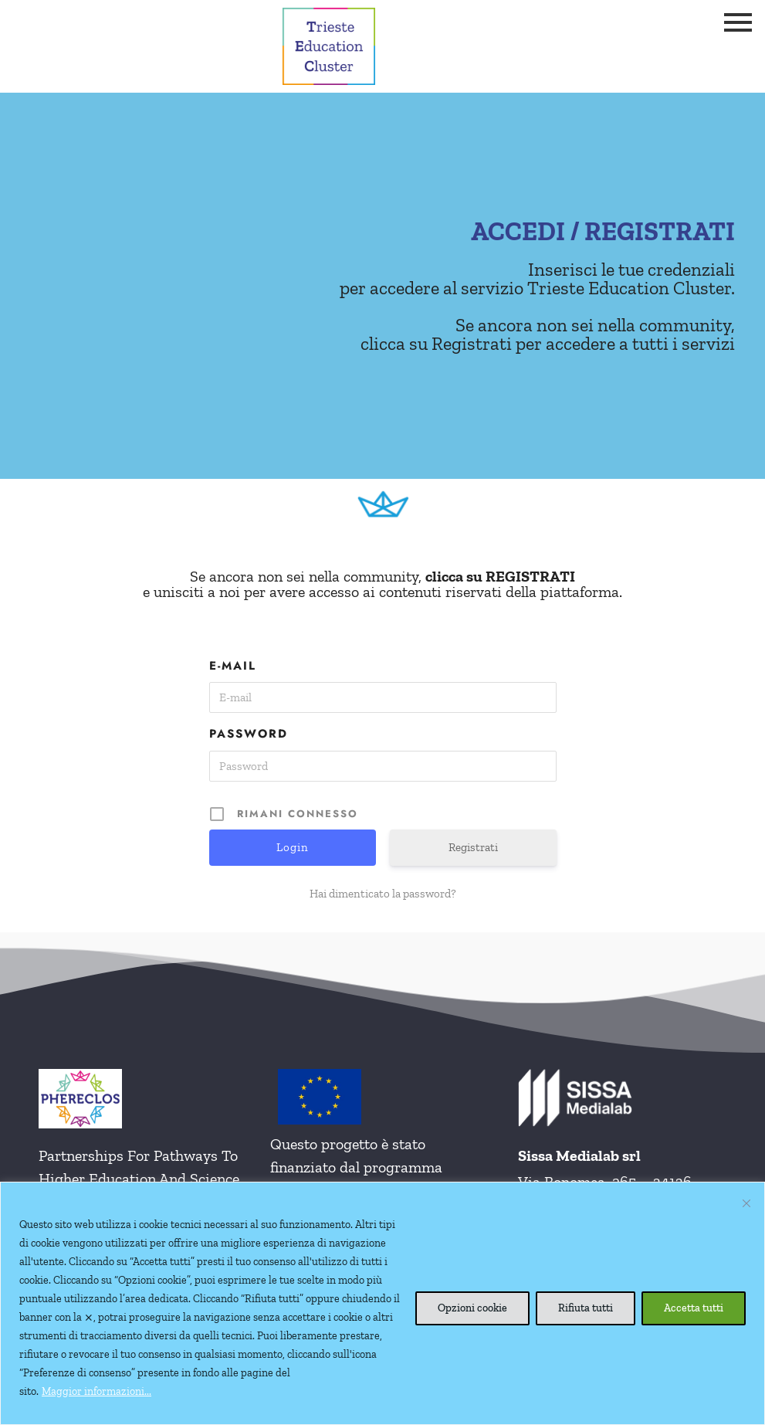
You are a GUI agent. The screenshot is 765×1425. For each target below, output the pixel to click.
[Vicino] (746, 1203)
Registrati (473, 847)
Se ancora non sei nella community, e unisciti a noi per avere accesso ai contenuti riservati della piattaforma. (382, 584)
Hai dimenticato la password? (383, 894)
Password (248, 733)
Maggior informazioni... (96, 1391)
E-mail (232, 665)
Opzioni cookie (472, 1308)
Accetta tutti (693, 1308)
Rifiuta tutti (585, 1308)
